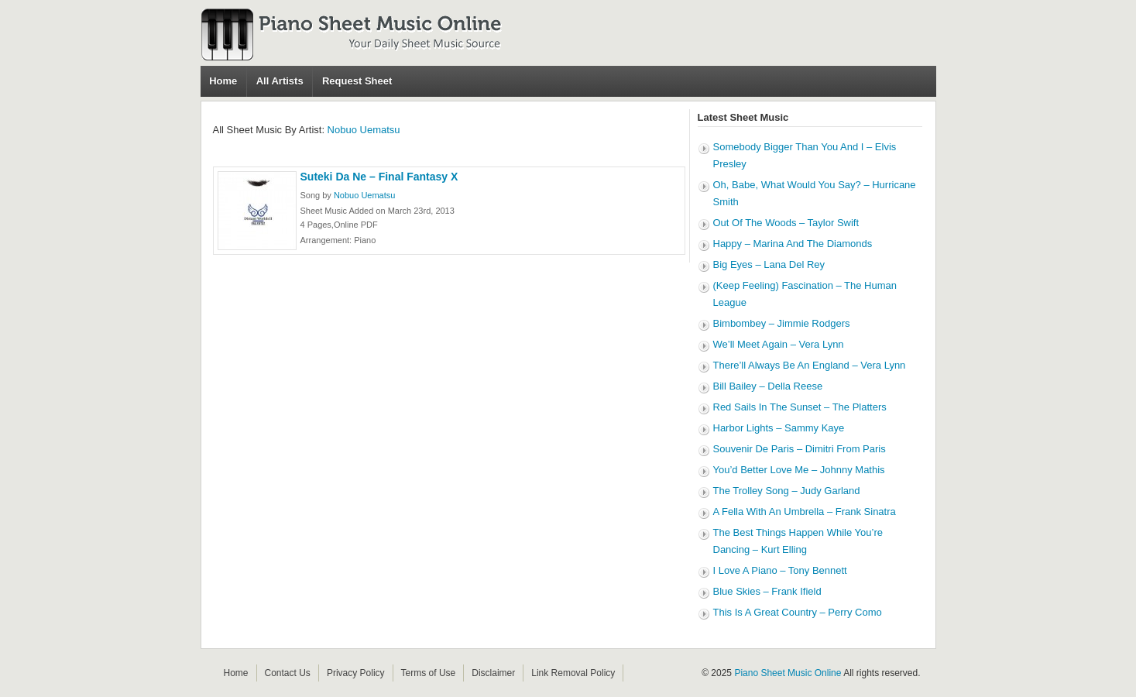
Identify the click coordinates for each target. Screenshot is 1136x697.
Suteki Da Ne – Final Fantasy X (379, 176)
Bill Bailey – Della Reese (768, 386)
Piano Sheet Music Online (787, 673)
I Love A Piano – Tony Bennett (780, 570)
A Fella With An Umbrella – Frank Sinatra (804, 511)
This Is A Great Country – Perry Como (797, 612)
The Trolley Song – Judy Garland (786, 490)
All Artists (280, 81)
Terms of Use (428, 673)
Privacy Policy (356, 673)
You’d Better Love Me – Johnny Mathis (799, 470)
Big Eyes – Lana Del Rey (769, 264)
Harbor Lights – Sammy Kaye (779, 428)
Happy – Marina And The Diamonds (793, 243)
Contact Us (288, 673)
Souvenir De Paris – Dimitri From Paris (799, 449)
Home (223, 81)
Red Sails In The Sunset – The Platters (800, 407)
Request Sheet (357, 81)
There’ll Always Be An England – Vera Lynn (809, 365)
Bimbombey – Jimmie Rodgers (781, 323)
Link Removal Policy (573, 673)
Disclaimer (493, 673)
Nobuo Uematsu (364, 130)
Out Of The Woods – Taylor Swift (786, 222)
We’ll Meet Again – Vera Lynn (778, 344)
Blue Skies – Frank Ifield (767, 591)
